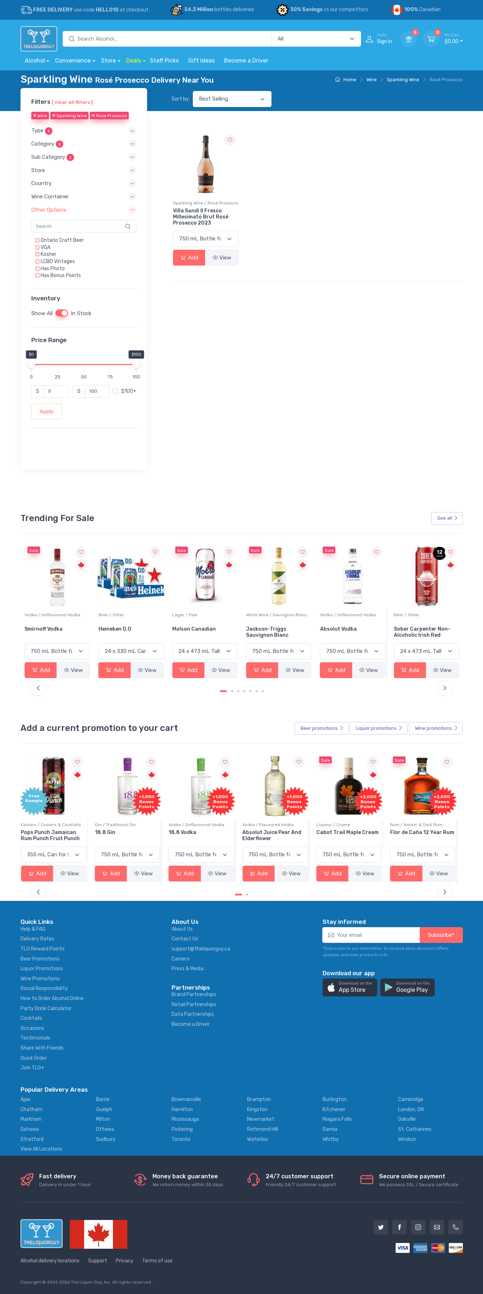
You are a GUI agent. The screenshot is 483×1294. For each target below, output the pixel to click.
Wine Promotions (40, 979)
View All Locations (41, 1149)
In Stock (81, 313)
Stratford (32, 1139)
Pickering (182, 1129)
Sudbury (105, 1139)
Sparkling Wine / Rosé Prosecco (205, 203)
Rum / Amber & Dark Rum (420, 824)
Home (345, 79)
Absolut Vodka (412, 629)
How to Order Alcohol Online (52, 998)
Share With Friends (42, 1048)
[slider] (31, 364)
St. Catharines (415, 1129)
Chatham (31, 1109)
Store (108, 60)
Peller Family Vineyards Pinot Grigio (53, 632)
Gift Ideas (201, 60)
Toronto (181, 1139)
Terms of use (157, 1261)
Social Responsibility (44, 988)
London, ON (411, 1109)
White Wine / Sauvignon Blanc (350, 614)
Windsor (407, 1139)
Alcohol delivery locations (49, 1261)
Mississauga (185, 1119)
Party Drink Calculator (46, 1008)
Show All (42, 313)
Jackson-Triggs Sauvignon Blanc (341, 632)
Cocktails (31, 1018)
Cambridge (410, 1099)
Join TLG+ (32, 1068)
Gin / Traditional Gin (119, 824)
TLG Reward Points (42, 949)
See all (447, 518)
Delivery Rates (37, 939)
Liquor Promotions (41, 969)
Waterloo (257, 1139)
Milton (103, 1119)
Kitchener (334, 1109)
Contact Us (185, 939)
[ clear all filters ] (72, 102)
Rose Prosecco (109, 116)
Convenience (73, 60)
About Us (182, 929)
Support (97, 1261)
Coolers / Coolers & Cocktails (54, 824)
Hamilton (182, 1109)
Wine (371, 79)
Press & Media (188, 969)
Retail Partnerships (194, 1004)
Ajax (25, 1099)
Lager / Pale (258, 614)
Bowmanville (186, 1099)
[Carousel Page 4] (244, 691)
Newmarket (260, 1119)
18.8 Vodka (186, 832)
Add (189, 257)
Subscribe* (441, 935)
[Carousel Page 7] (263, 691)
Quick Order (33, 1058)
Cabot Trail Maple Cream (351, 832)
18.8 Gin (109, 832)
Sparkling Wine (403, 79)
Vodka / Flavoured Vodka (271, 824)
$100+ (128, 391)
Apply (47, 411)
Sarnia (330, 1129)
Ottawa (105, 1129)
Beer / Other (185, 614)
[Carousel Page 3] (238, 691)
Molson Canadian (268, 629)
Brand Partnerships (194, 994)
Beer (322, 728)
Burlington (335, 1099)
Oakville (407, 1119)
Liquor (379, 728)
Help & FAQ (32, 929)
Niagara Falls (337, 1119)
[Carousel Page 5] (250, 691)
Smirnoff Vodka (118, 629)
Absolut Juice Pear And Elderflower (275, 835)
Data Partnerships (193, 1014)
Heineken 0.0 (188, 629)
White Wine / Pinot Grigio (49, 614)
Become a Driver (246, 60)
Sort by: (181, 99)
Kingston (257, 1109)
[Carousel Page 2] (232, 691)
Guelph (104, 1109)
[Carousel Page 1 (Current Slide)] (223, 691)
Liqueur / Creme (337, 824)
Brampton (259, 1099)
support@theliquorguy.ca (201, 949)
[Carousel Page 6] (257, 691)
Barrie (103, 1099)
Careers (181, 959)
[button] (83, 131)
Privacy (124, 1261)
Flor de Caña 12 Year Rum (426, 832)
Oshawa (29, 1129)
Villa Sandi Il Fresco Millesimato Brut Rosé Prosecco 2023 (200, 217)
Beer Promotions (40, 959)
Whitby (331, 1139)
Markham (31, 1119)
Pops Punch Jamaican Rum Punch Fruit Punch (53, 835)
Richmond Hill (262, 1129)
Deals (133, 60)
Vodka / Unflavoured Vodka (126, 614)
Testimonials (35, 1038)
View (222, 257)
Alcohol (35, 60)
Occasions (32, 1028)
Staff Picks (164, 60)
